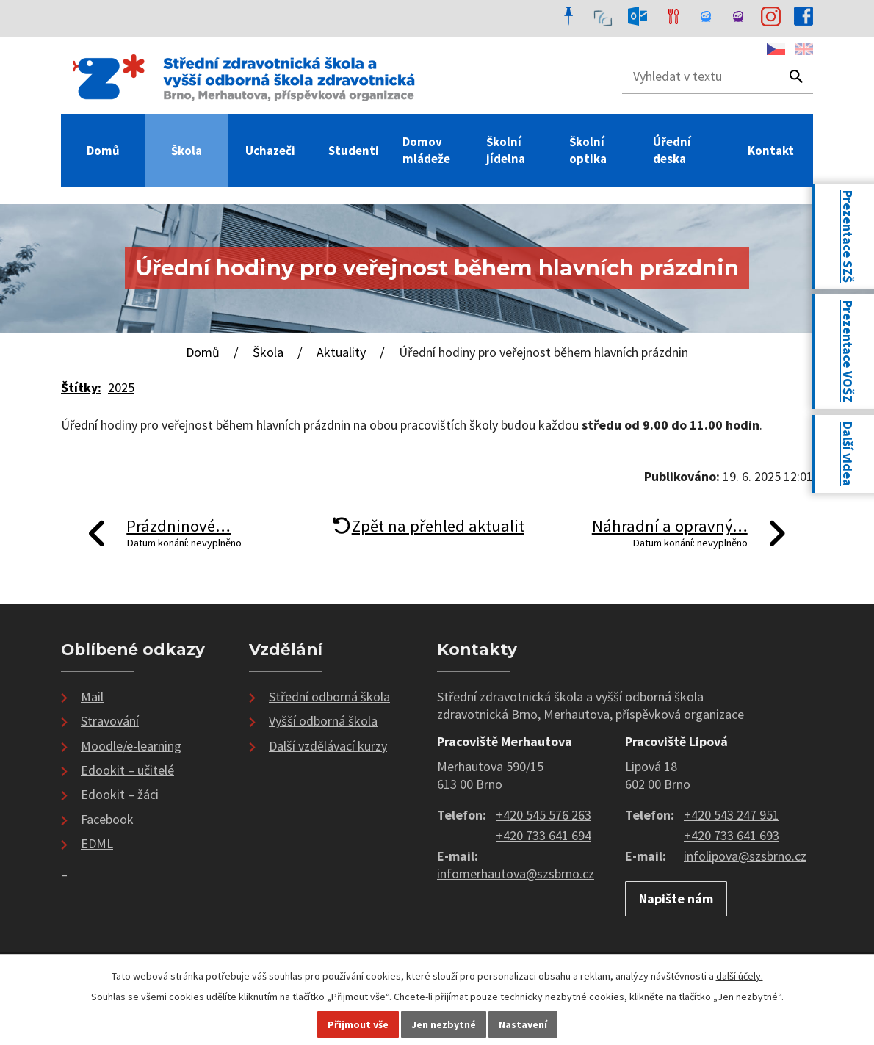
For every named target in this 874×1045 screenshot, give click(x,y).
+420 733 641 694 (543, 835)
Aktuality (341, 352)
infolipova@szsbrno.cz (745, 855)
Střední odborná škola (329, 696)
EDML (97, 843)
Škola (186, 150)
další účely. (739, 976)
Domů (103, 150)
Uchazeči (270, 150)
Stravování (110, 720)
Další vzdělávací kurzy (328, 745)
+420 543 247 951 (731, 814)
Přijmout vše (358, 1024)
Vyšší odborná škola (323, 720)
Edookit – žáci (120, 794)
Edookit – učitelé (127, 770)
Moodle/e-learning (131, 745)
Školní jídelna (505, 150)
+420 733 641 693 (731, 835)
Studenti (353, 150)
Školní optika (588, 150)
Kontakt (771, 150)
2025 (121, 387)
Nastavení (523, 1024)
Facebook (107, 819)
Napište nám (676, 898)
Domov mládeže (426, 150)
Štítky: (81, 387)
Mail (92, 696)
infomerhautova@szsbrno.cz (515, 873)
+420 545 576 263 (543, 814)
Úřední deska (672, 150)
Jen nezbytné (443, 1024)
